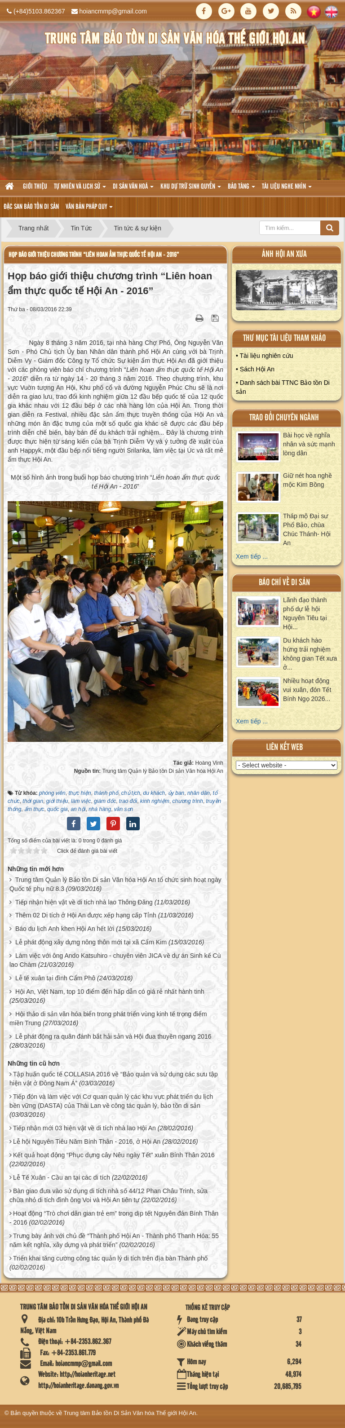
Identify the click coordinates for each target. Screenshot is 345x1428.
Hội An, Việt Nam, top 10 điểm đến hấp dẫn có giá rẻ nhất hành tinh (109, 991)
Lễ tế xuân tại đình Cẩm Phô (55, 978)
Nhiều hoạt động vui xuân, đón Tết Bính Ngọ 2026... (307, 689)
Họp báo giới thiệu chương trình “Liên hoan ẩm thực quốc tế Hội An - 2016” (94, 255)
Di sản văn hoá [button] (133, 189)
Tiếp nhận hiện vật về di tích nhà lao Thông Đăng (84, 902)
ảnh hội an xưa (284, 254)
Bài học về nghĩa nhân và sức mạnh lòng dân (309, 444)
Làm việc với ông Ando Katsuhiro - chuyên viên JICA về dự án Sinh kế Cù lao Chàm (115, 960)
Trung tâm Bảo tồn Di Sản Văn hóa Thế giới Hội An (130, 1413)
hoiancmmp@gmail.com (113, 11)
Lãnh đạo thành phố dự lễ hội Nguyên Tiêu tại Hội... (305, 613)
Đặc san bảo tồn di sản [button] (31, 207)
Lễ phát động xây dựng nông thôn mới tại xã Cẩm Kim (91, 942)
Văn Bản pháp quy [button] (89, 209)
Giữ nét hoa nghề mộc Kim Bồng (307, 480)
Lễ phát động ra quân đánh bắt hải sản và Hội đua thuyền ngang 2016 (113, 1036)
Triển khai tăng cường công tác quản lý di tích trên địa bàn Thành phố (110, 1258)
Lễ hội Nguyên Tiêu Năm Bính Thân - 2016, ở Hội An (86, 1141)
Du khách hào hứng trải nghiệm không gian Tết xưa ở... (310, 654)
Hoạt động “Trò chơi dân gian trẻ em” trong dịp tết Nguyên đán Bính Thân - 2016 (113, 1218)
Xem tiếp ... (252, 556)
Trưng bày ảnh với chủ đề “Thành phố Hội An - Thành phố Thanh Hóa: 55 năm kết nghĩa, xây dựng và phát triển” (114, 1240)
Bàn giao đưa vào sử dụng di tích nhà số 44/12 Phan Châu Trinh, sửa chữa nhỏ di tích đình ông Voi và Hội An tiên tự (108, 1195)
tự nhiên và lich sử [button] (80, 189)
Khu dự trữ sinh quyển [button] (190, 189)
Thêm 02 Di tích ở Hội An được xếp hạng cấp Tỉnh (85, 915)
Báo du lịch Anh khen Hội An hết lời (64, 928)
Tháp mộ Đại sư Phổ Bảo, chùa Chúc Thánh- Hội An (307, 529)
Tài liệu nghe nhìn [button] (287, 189)
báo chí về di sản (284, 582)
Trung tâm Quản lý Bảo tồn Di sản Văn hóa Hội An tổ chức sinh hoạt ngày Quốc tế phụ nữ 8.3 (115, 884)
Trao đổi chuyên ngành (284, 418)
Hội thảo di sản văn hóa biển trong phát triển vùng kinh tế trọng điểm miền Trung (108, 1018)
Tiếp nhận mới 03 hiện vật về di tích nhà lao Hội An (84, 1128)
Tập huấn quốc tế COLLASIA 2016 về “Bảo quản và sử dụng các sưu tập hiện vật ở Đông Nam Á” (113, 1079)
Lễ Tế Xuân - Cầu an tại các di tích (61, 1177)
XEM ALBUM (287, 292)
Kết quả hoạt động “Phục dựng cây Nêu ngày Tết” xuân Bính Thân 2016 (114, 1155)
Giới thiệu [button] (35, 187)
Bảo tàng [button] (241, 189)
